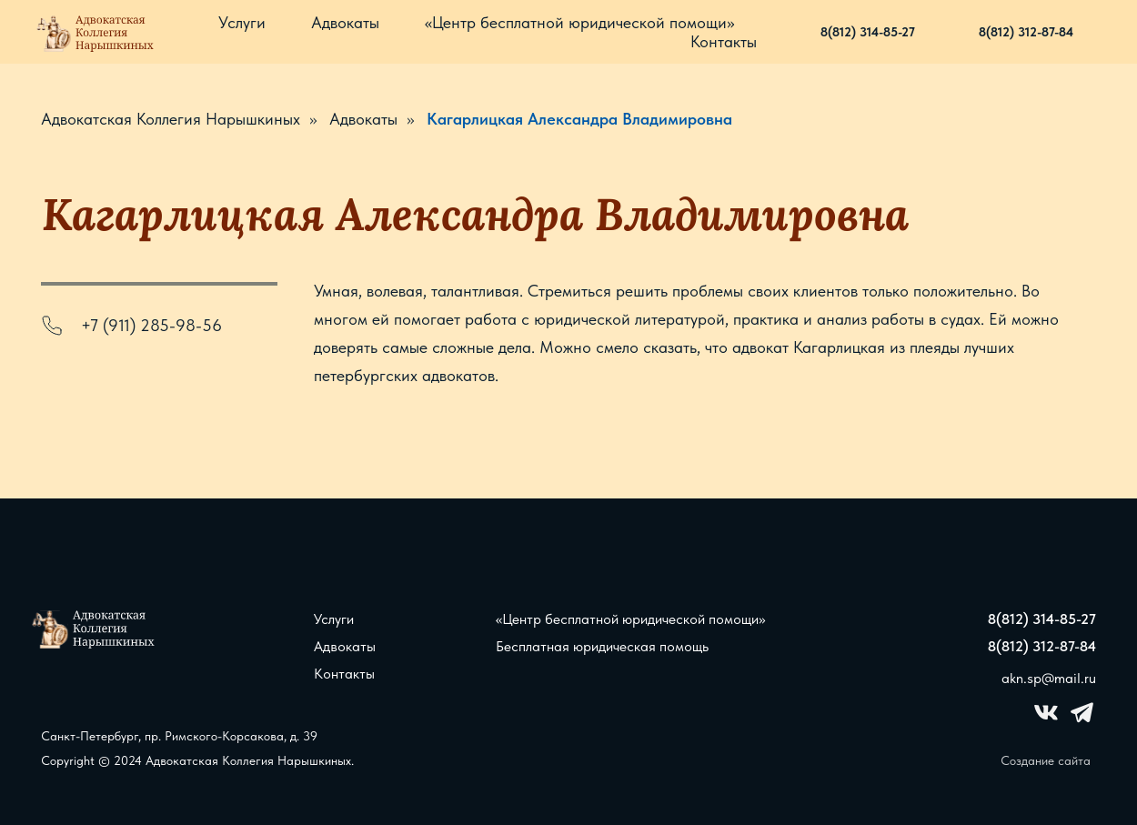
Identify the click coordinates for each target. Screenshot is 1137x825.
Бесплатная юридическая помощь (602, 646)
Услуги (242, 22)
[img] (95, 628)
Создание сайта (1046, 760)
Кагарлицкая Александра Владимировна (579, 118)
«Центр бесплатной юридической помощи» (579, 22)
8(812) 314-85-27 (867, 32)
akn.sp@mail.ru (1048, 678)
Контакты (723, 41)
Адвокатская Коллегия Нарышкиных (170, 118)
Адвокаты (345, 22)
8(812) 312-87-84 (1026, 32)
